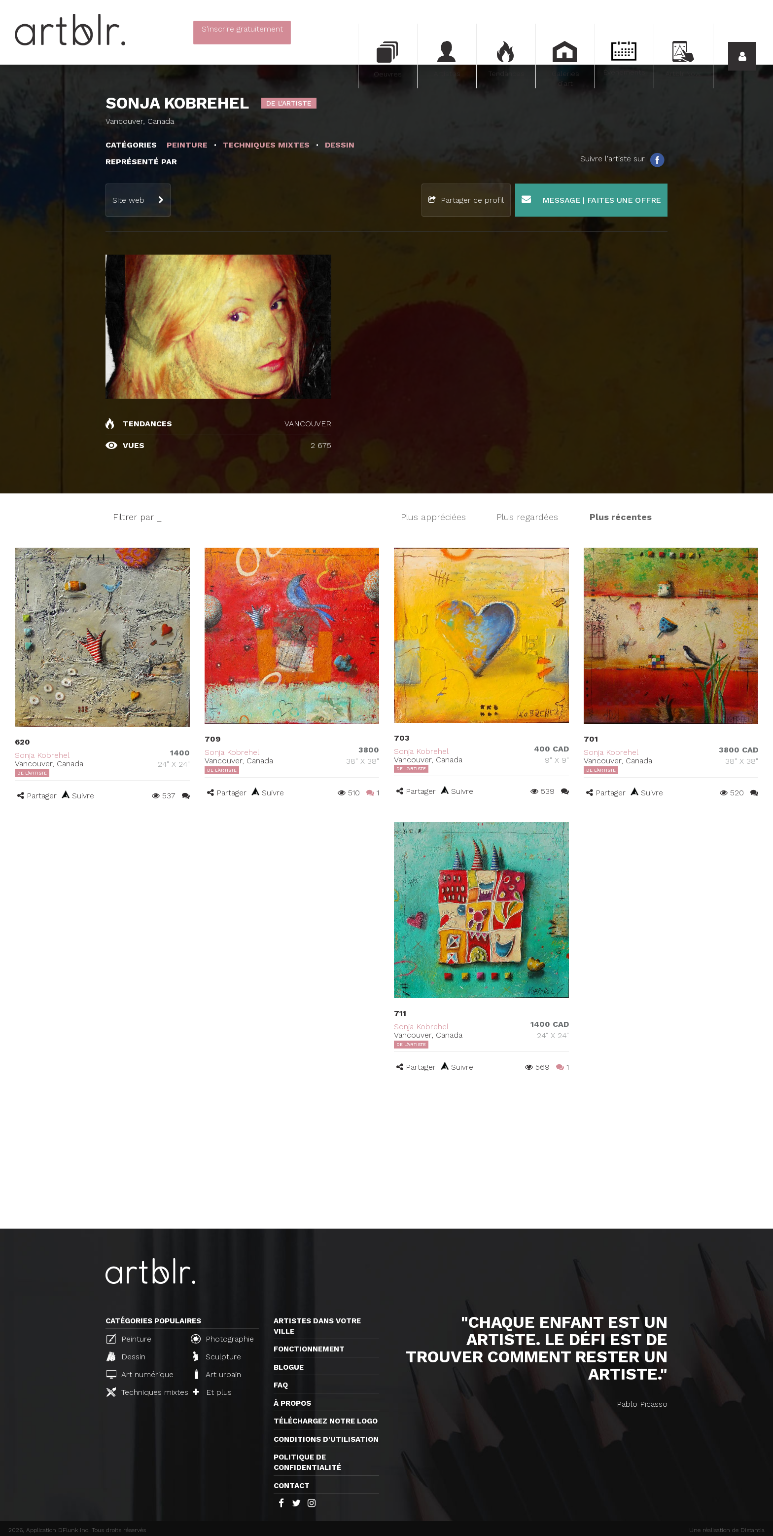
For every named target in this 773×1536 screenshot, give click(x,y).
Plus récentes (621, 517)
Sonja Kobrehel (42, 755)
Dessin (125, 1356)
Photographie (222, 1339)
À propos (292, 1403)
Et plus (212, 1392)
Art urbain (217, 1374)
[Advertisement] (386, 1155)
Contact (292, 1485)
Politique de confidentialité (307, 1462)
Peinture (128, 1339)
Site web (128, 200)
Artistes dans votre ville (317, 1326)
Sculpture (217, 1356)
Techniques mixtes (144, 1392)
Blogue (289, 1367)
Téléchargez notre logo (326, 1421)
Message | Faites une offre (591, 199)
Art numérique (140, 1374)
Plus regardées (527, 517)
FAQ (281, 1385)
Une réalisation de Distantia (727, 1530)
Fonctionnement (309, 1349)
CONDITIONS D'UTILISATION (326, 1439)
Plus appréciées (433, 517)
